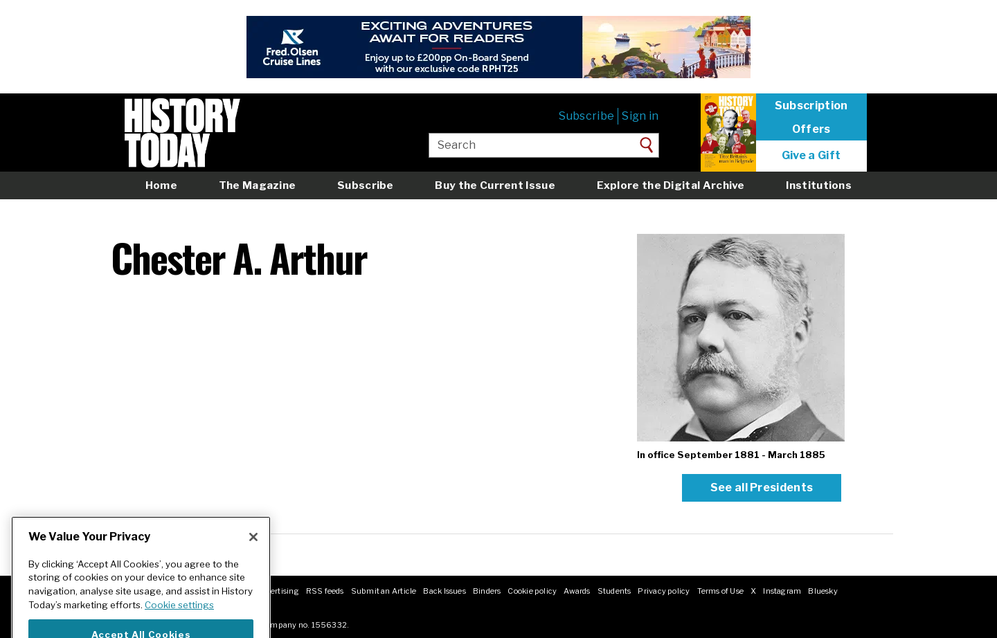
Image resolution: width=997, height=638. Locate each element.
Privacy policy (664, 591)
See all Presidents (762, 487)
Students (614, 591)
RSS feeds (325, 591)
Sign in (640, 115)
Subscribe (586, 115)
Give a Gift (811, 155)
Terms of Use (720, 591)
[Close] (253, 550)
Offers (811, 129)
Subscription (811, 106)
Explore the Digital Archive (671, 185)
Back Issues (444, 591)
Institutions (819, 185)
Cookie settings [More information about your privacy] (179, 617)
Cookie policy (532, 591)
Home (161, 185)
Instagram (782, 591)
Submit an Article (384, 591)
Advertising (277, 591)
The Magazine (257, 185)
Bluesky (823, 591)
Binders (487, 591)
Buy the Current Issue (495, 185)
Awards (577, 591)
